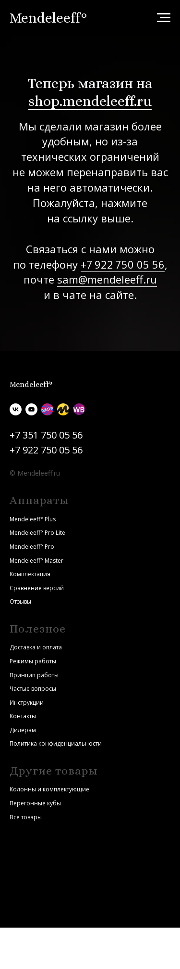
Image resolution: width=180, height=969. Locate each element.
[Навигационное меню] (163, 18)
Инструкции (27, 702)
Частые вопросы (33, 689)
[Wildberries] (79, 409)
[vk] (16, 409)
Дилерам (23, 730)
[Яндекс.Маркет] (63, 409)
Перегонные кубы (35, 803)
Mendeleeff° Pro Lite (37, 533)
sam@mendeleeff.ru (107, 279)
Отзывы (20, 601)
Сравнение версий (37, 588)
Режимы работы (33, 661)
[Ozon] (47, 409)
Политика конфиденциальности (56, 743)
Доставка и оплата (36, 647)
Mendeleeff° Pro (32, 547)
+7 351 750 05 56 (46, 434)
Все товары (26, 817)
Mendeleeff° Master (36, 560)
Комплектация (30, 574)
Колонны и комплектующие (49, 789)
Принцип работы (34, 675)
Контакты (23, 716)
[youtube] (31, 409)
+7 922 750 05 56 (123, 264)
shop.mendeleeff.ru (90, 101)
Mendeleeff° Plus (33, 519)
